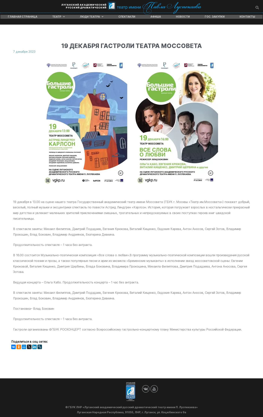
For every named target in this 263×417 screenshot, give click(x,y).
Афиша (155, 16)
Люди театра (91, 16)
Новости (183, 16)
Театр (58, 16)
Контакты (247, 16)
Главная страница (22, 16)
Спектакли (126, 16)
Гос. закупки (215, 16)
